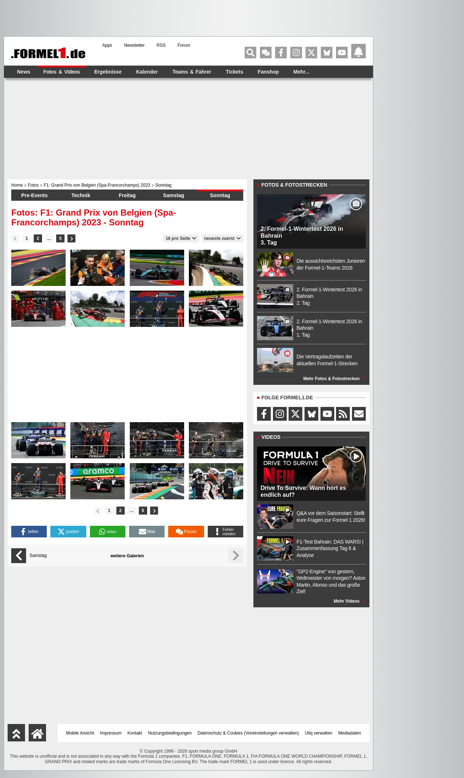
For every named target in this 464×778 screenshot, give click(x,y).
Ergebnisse (107, 71)
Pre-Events (34, 195)
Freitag (127, 195)
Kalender (147, 71)
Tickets (234, 71)
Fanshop (268, 71)
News (23, 71)
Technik (80, 195)
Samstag (173, 195)
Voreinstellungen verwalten (271, 733)
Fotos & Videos (62, 71)
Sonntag (220, 195)
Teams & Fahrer (191, 71)
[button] (29, 531)
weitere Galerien (127, 555)
